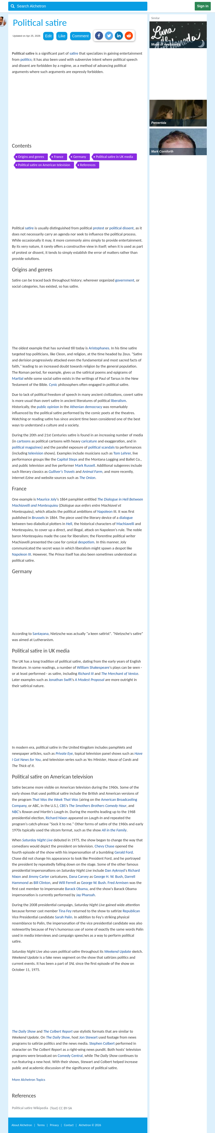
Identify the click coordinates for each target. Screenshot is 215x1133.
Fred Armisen (118, 882)
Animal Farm (92, 471)
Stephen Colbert (102, 1043)
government (124, 280)
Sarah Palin (63, 917)
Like (61, 36)
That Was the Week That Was (55, 799)
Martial (18, 378)
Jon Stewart (88, 1037)
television (35, 453)
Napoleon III (21, 554)
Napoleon (105, 511)
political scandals (101, 447)
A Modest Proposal (89, 679)
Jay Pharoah (85, 895)
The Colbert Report (58, 1031)
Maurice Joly (46, 499)
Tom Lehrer (122, 453)
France (58, 157)
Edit (48, 36)
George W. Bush (93, 882)
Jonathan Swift (60, 679)
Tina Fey (65, 911)
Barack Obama (76, 888)
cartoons (23, 441)
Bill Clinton (42, 882)
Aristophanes (99, 348)
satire (74, 53)
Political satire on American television (44, 165)
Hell (69, 523)
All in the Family (114, 830)
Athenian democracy (86, 406)
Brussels (38, 517)
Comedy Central (70, 1055)
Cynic (53, 384)
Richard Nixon (56, 818)
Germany (79, 157)
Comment (80, 36)
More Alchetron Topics (28, 1079)
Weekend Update (117, 951)
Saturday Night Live (37, 840)
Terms (41, 1125)
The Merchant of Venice (119, 673)
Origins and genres (31, 157)
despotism (86, 542)
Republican (131, 911)
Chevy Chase (104, 846)
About (22, 1125)
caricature (89, 441)
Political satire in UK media (114, 157)
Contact (69, 1125)
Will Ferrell (67, 882)
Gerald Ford (123, 852)
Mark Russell (85, 465)
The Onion (87, 477)
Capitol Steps (67, 459)
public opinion (48, 406)
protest (98, 228)
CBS (63, 805)
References (87, 165)
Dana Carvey (79, 876)
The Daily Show (24, 1031)
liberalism (118, 400)
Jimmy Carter (39, 876)
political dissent (121, 228)
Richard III (86, 673)
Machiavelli (125, 523)
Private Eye (64, 753)
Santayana (40, 633)
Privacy (54, 1125)
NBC (15, 811)
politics (26, 59)
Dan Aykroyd (115, 870)
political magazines (27, 447)
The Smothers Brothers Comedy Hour (98, 805)
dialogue (126, 517)
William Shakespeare (93, 667)
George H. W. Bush (108, 876)
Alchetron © (90, 1125)
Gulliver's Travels (62, 471)
